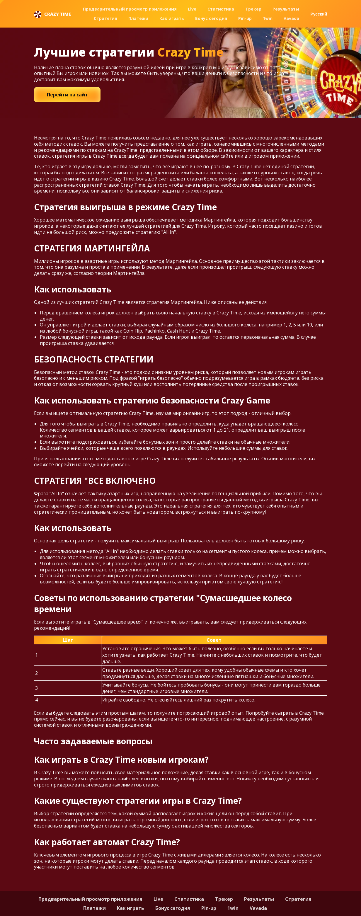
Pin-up (245, 18)
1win (268, 18)
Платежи (138, 18)
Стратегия (105, 18)
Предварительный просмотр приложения (130, 9)
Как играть (171, 18)
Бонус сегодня (211, 18)
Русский (318, 14)
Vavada (291, 18)
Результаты (286, 9)
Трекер (253, 9)
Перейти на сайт (67, 94)
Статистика (220, 9)
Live (192, 9)
